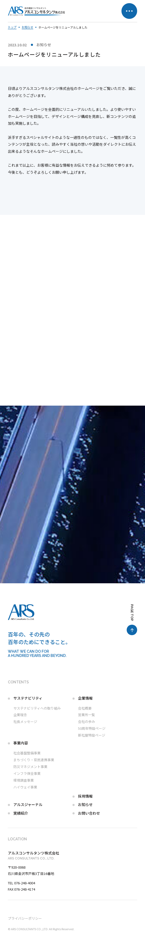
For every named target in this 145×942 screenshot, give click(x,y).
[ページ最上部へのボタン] (132, 619)
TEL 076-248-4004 (21, 882)
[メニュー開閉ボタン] (129, 11)
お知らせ (43, 44)
